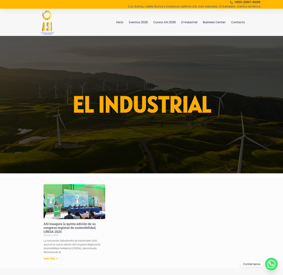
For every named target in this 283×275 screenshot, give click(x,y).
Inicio (119, 22)
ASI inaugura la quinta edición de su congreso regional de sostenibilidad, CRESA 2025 (70, 228)
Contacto (238, 22)
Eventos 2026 (138, 22)
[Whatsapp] (271, 264)
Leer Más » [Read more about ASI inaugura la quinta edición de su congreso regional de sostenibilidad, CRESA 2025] (51, 258)
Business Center (214, 22)
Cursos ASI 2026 (164, 22)
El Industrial (189, 22)
